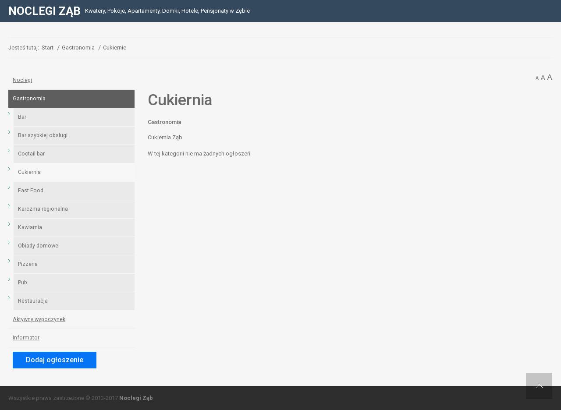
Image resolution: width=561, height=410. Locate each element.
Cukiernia (29, 172)
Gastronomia (164, 122)
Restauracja (33, 301)
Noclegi (22, 80)
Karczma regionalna (43, 209)
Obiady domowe (38, 246)
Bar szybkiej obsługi (42, 135)
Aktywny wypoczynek (39, 319)
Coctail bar (31, 154)
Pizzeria (28, 264)
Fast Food (30, 190)
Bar (22, 117)
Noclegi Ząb (136, 398)
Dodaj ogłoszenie (54, 360)
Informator (26, 338)
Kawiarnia (30, 227)
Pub (22, 282)
